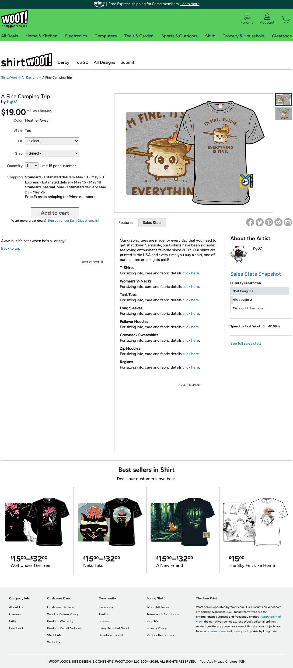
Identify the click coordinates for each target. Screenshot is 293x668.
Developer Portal (111, 635)
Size (19, 153)
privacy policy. (242, 631)
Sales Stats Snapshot (255, 274)
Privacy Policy (156, 628)
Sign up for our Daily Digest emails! (73, 220)
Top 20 (81, 62)
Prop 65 (152, 621)
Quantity (15, 166)
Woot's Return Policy (63, 614)
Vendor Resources (160, 635)
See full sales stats (245, 343)
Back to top (10, 248)
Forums (246, 19)
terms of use (218, 631)
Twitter (104, 614)
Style (18, 130)
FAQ (12, 621)
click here (191, 273)
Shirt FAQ (54, 635)
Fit (20, 141)
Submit (127, 62)
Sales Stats (152, 222)
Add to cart (55, 213)
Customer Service (60, 607)
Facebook (106, 607)
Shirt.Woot (26, 59)
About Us (16, 607)
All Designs (104, 62)
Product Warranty (60, 621)
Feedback (16, 628)
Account (267, 19)
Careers (15, 614)
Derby (63, 62)
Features (126, 222)
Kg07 (12, 101)
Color (18, 120)
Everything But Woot (114, 628)
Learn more (190, 4)
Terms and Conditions (162, 614)
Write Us (53, 642)
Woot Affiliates (157, 607)
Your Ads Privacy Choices (219, 661)
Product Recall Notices (64, 628)
